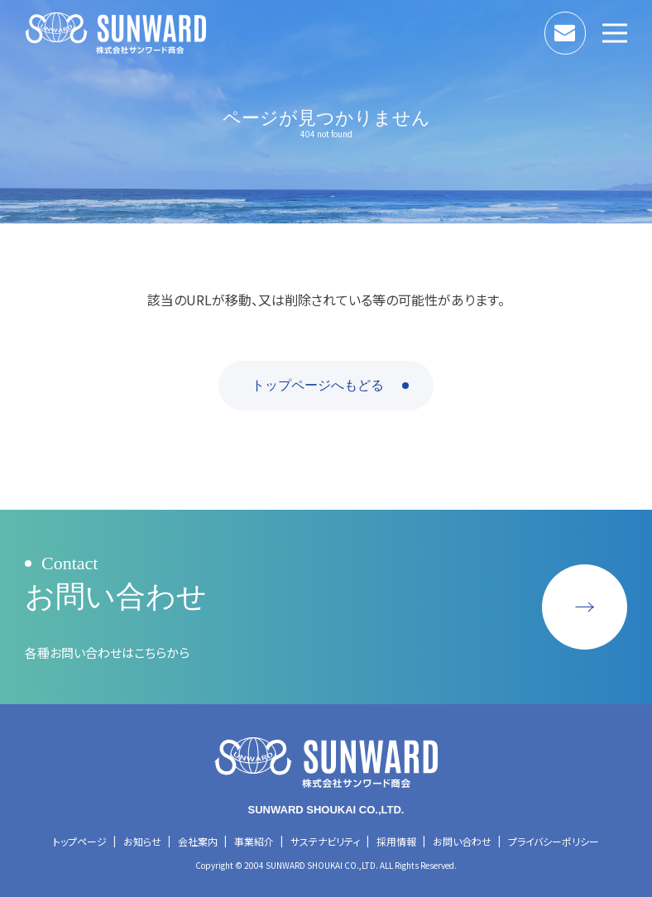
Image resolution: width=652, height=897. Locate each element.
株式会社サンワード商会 (120, 33)
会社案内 (198, 841)
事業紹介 (254, 841)
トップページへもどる (318, 385)
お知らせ (142, 841)
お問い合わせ (585, 29)
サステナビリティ (325, 841)
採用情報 (396, 841)
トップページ (80, 841)
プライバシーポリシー (553, 841)
